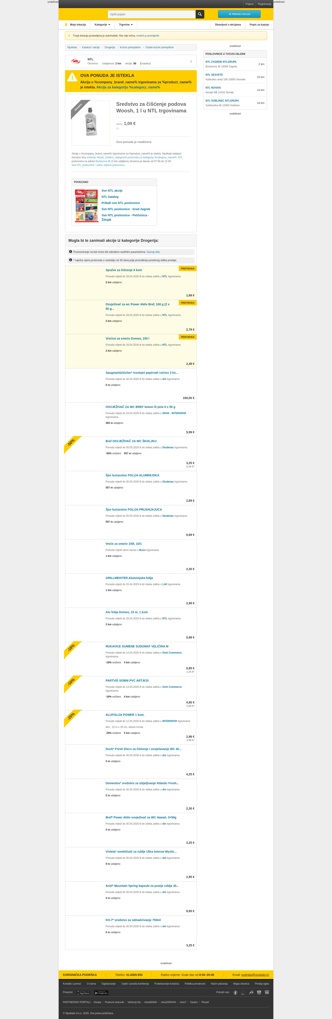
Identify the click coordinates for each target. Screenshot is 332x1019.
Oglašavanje (109, 983)
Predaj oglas (262, 983)
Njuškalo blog (251, 992)
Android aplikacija (101, 992)
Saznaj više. (153, 251)
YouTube (259, 992)
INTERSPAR (169, 721)
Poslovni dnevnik (114, 1002)
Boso (142, 550)
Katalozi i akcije (91, 47)
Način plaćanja (219, 983)
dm (164, 379)
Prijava (250, 4)
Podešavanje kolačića (167, 983)
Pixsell (205, 1002)
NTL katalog (110, 196)
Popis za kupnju (259, 24)
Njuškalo (72, 47)
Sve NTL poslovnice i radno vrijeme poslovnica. (98, 165)
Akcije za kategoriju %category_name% (128, 87)
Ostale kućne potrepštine (159, 47)
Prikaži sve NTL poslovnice (121, 203)
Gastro (194, 1002)
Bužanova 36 (103, 161)
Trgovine (125, 24)
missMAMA (150, 1002)
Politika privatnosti (195, 983)
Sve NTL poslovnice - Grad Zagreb (126, 209)
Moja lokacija (78, 24)
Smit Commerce (172, 652)
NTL (180, 157)
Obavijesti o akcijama (227, 24)
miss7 (183, 1002)
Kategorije (101, 24)
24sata (97, 1002)
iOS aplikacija (83, 992)
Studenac (168, 447)
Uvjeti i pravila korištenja (135, 983)
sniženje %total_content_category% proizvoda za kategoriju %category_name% (132, 157)
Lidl (164, 584)
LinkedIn (267, 992)
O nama (91, 983)
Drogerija (110, 47)
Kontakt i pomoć (72, 983)
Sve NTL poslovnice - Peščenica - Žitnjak (125, 217)
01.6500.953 (134, 975)
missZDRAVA (168, 1002)
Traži (200, 14)
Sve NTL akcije (112, 190)
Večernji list (134, 1002)
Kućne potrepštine (130, 47)
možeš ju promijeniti (147, 35)
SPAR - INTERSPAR (174, 413)
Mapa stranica (241, 983)
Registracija (264, 4)
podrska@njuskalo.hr (255, 975)
